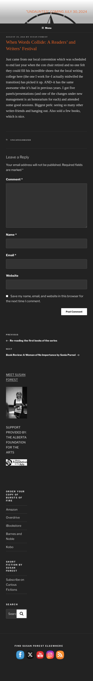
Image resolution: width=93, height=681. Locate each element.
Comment (14, 179)
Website (12, 275)
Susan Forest (39, 37)
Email (11, 255)
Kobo (9, 547)
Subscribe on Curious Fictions (15, 584)
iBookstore (13, 525)
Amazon (12, 509)
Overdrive (13, 517)
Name (11, 234)
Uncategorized (21, 140)
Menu (46, 27)
